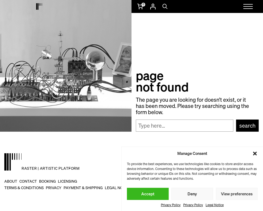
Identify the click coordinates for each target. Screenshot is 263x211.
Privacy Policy (171, 205)
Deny (192, 193)
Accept (147, 193)
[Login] (153, 6)
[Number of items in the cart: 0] (141, 6)
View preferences (236, 193)
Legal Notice (215, 205)
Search (247, 125)
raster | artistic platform (50, 168)
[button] (255, 153)
